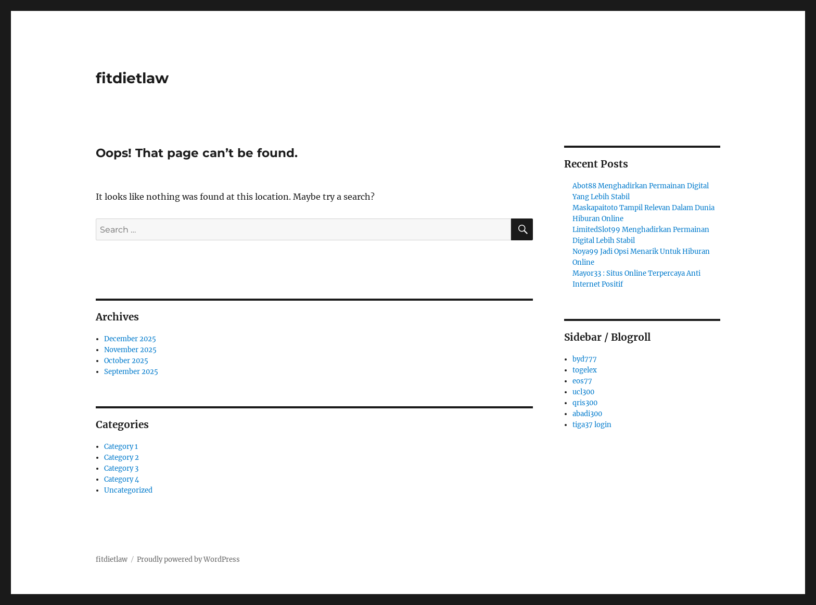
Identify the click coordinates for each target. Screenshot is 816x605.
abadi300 (587, 413)
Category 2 (121, 457)
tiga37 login (591, 424)
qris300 (584, 402)
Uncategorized (128, 490)
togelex (584, 370)
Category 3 (121, 468)
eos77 (582, 381)
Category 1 (121, 446)
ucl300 (583, 392)
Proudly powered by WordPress (188, 559)
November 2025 (130, 349)
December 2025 (130, 338)
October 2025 (126, 360)
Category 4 (121, 479)
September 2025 (131, 371)
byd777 (584, 359)
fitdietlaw (132, 78)
